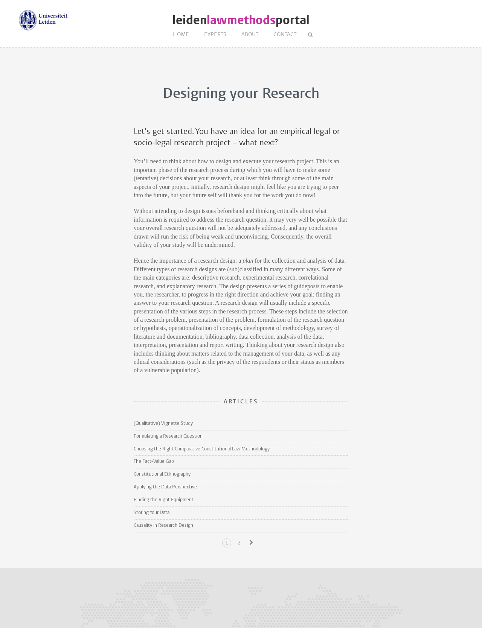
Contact (284, 35)
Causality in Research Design (163, 525)
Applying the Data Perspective (165, 487)
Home (181, 35)
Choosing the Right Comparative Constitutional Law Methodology (202, 449)
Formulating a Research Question (168, 436)
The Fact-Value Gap (154, 461)
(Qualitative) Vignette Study (163, 423)
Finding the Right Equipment (164, 499)
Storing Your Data (151, 512)
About (249, 35)
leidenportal (241, 20)
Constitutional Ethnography (162, 474)
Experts (215, 35)
